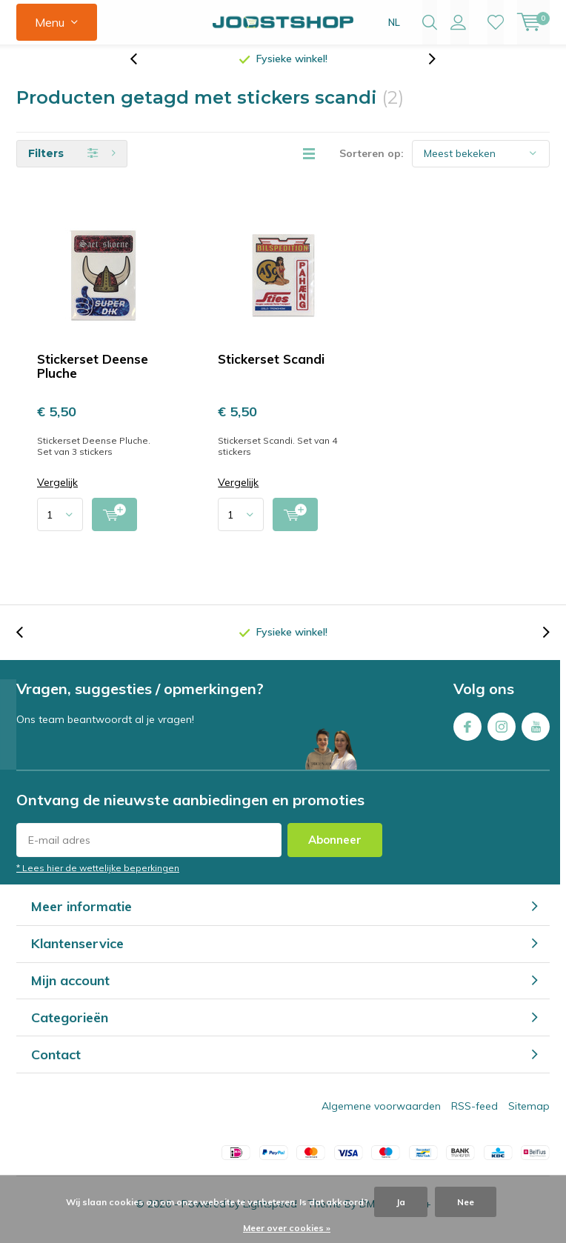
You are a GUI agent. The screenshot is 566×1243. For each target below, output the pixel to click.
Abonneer (335, 851)
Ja (400, 1201)
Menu (49, 22)
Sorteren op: (371, 164)
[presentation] (141, 70)
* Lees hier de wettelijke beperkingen (97, 878)
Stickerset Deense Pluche (92, 377)
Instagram (501, 734)
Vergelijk (57, 493)
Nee (465, 1201)
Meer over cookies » (286, 1227)
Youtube (536, 734)
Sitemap (529, 1117)
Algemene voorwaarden (381, 1117)
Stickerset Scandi (271, 370)
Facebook (467, 734)
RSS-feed (474, 1117)
